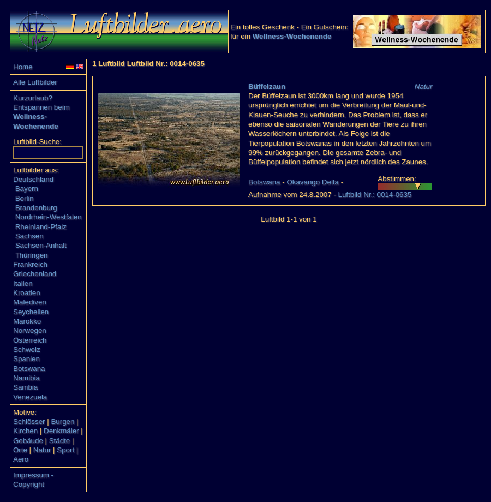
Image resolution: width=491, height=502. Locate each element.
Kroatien (26, 293)
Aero (20, 459)
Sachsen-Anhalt (41, 245)
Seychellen (31, 312)
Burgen (62, 421)
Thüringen (31, 255)
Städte (59, 441)
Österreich (29, 340)
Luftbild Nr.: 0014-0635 (374, 194)
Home (23, 67)
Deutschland (33, 179)
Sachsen (29, 236)
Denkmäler (61, 431)
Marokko (27, 321)
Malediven (29, 302)
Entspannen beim (41, 107)
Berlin (24, 198)
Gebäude (28, 441)
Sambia (25, 387)
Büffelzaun (266, 86)
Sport (65, 450)
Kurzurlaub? (32, 98)
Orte (20, 450)
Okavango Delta (312, 182)
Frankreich (30, 264)
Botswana (29, 368)
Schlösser (29, 421)
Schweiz (26, 349)
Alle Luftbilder (35, 82)
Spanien (26, 359)
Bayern (26, 188)
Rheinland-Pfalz (41, 227)
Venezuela (30, 397)
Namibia (26, 378)
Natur (42, 450)
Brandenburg (36, 208)
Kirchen (25, 431)
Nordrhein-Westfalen (48, 217)
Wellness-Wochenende (292, 36)
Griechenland (34, 274)
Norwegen (29, 330)
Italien (23, 283)
